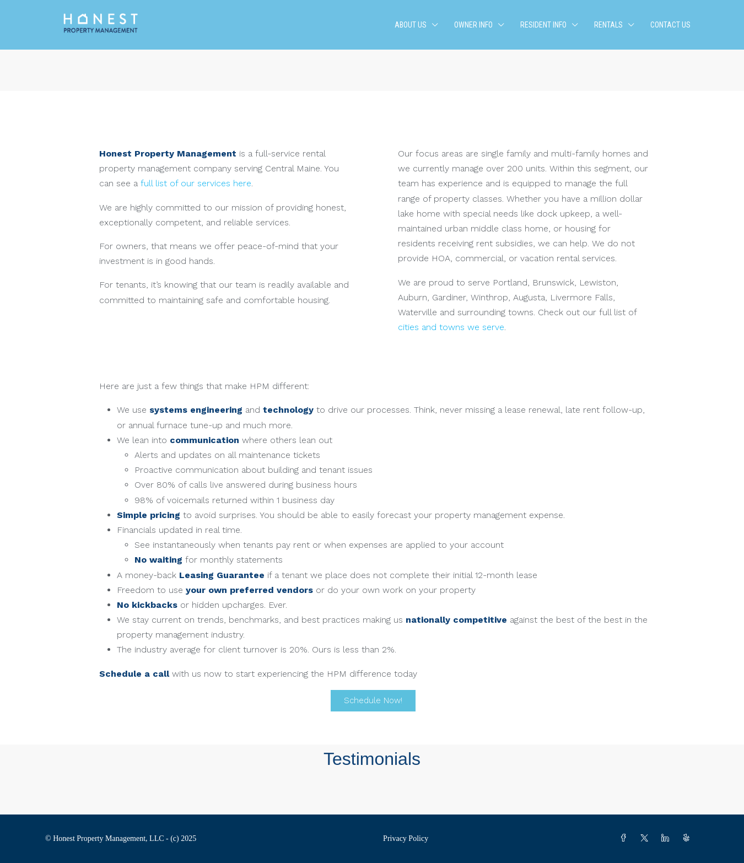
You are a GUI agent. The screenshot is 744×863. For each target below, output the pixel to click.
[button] (372, 793)
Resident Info (543, 24)
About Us (411, 24)
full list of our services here (196, 183)
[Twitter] (646, 838)
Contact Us (670, 24)
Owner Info (473, 24)
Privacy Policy (405, 838)
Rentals (608, 24)
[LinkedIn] (667, 838)
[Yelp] (688, 838)
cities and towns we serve (451, 327)
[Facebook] (625, 838)
